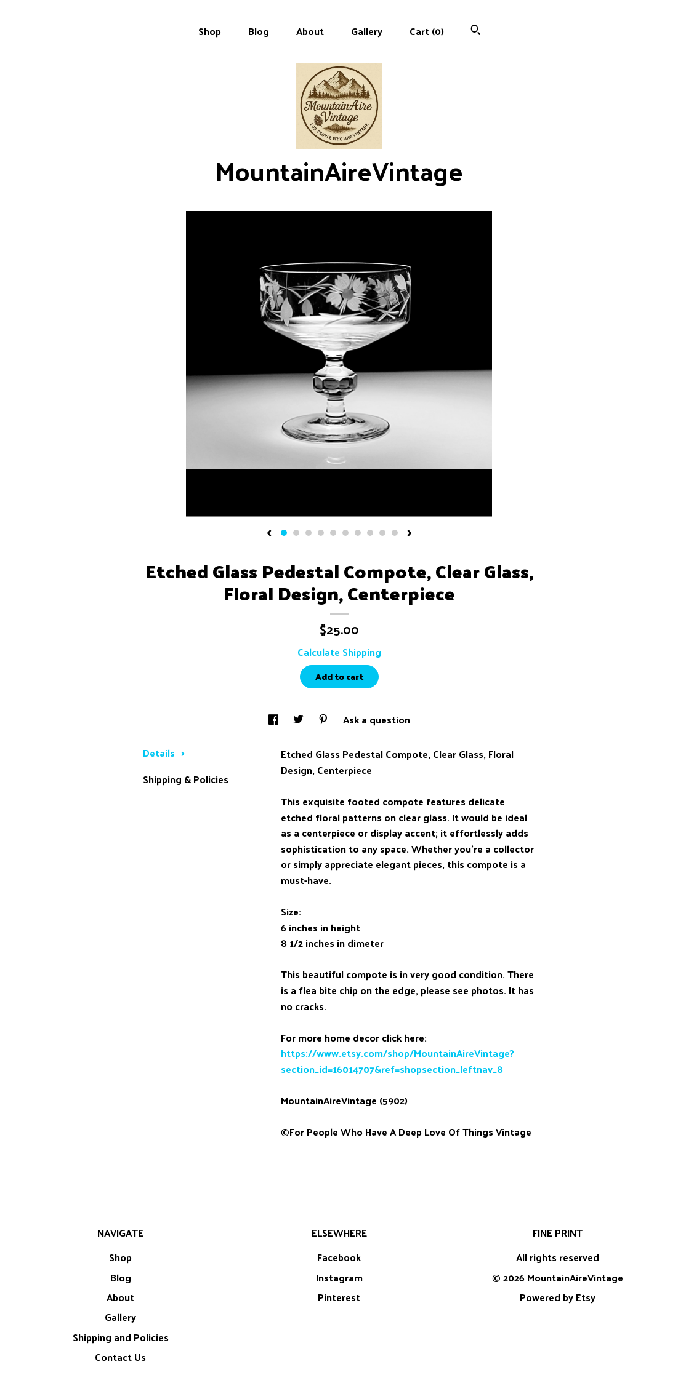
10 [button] (395, 533)
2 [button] (296, 533)
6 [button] (345, 533)
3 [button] (308, 533)
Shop (209, 31)
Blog (258, 31)
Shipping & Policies (185, 779)
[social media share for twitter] (299, 719)
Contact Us (120, 1357)
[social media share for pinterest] (324, 719)
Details (164, 753)
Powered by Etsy (557, 1297)
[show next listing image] (409, 534)
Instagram (339, 1277)
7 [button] (358, 533)
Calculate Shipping (339, 652)
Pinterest (339, 1297)
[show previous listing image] (269, 534)
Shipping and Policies (121, 1337)
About (310, 31)
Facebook (339, 1257)
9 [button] (382, 533)
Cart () (427, 31)
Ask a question (376, 719)
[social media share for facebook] (274, 719)
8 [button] (370, 533)
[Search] (475, 31)
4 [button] (321, 533)
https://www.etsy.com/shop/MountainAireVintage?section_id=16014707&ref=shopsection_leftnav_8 (397, 1061)
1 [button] (284, 533)
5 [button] (333, 533)
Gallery (366, 31)
